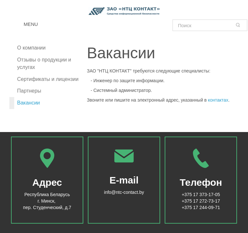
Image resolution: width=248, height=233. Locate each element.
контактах (218, 100)
